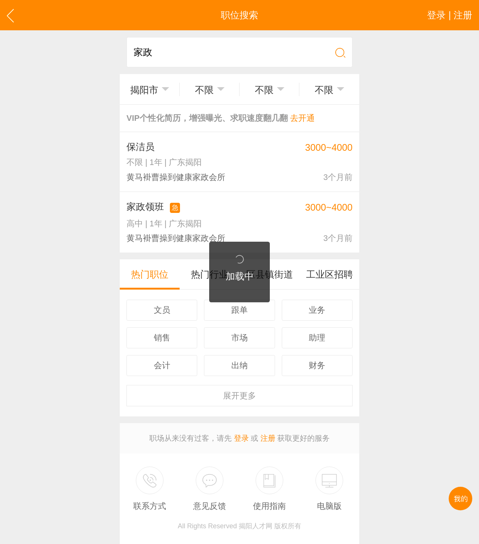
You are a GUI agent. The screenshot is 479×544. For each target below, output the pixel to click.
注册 (267, 438)
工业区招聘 (329, 274)
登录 (241, 438)
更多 (239, 395)
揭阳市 (144, 90)
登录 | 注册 (449, 15)
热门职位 (149, 274)
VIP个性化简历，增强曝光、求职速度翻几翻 (220, 118)
